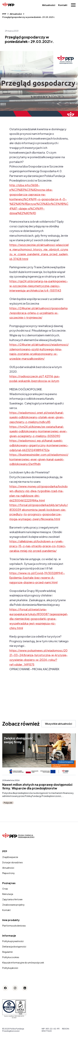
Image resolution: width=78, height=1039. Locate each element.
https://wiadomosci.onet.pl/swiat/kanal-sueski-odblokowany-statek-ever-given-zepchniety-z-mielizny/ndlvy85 (36, 417)
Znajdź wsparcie (10, 857)
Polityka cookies (10, 957)
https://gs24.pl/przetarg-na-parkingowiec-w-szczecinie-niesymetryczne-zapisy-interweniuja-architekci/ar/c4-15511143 (38, 285)
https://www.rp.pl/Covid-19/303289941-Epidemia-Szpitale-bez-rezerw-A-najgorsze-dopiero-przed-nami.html (37, 577)
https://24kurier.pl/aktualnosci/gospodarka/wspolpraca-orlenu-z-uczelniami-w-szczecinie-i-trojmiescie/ (38, 312)
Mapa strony (8, 873)
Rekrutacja (7, 894)
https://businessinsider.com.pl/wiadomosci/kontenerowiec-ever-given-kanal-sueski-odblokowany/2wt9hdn (38, 459)
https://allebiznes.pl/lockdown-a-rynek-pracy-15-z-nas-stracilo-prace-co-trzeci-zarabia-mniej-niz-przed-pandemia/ (37, 545)
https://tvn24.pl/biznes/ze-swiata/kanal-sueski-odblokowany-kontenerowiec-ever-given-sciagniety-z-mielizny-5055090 (38, 431)
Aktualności (48, 5)
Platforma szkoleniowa (14, 925)
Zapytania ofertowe (12, 899)
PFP (4, 14)
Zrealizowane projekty (13, 904)
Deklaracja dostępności (14, 946)
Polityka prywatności (13, 941)
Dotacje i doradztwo (12, 862)
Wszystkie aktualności (58, 723)
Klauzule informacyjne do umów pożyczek (23, 962)
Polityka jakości (10, 967)
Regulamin (7, 951)
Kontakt (62, 5)
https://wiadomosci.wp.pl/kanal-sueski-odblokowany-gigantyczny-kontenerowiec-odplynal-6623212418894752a (38, 445)
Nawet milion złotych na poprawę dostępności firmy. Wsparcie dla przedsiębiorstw (37, 786)
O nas (5, 888)
